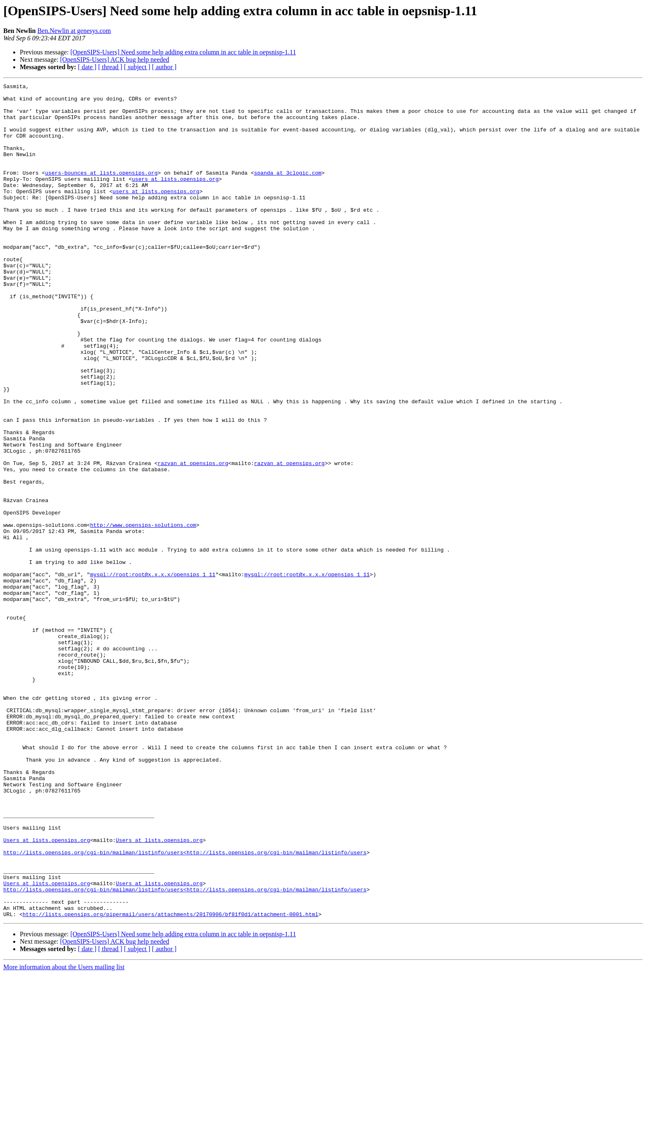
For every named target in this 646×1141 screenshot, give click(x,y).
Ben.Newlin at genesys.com (74, 30)
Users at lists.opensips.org (46, 992)
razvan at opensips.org (192, 539)
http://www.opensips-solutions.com (143, 613)
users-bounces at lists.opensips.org (101, 191)
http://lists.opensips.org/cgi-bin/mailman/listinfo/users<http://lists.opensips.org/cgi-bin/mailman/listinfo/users (184, 1006)
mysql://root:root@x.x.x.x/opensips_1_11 (152, 673)
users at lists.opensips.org (175, 198)
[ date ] (87, 66)
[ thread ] (110, 66)
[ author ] (164, 66)
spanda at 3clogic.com (287, 191)
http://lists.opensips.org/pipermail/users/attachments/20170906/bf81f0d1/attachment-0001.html (170, 1081)
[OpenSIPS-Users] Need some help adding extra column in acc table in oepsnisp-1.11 (183, 52)
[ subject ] (137, 66)
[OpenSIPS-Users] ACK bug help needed (114, 59)
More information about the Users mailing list (63, 1133)
